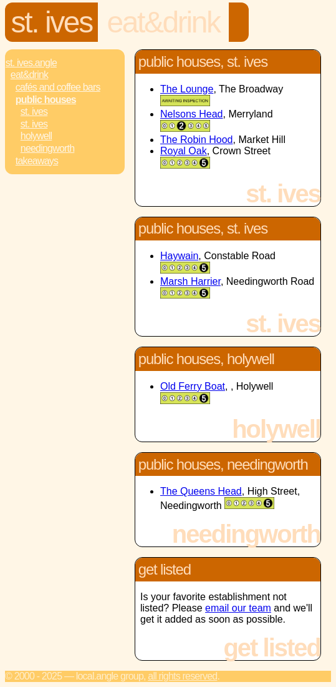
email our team (238, 608)
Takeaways (37, 161)
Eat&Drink (163, 22)
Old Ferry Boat (192, 386)
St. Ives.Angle (31, 62)
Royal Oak (183, 151)
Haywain (179, 255)
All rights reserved (182, 676)
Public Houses (46, 99)
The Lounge (186, 89)
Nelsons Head (191, 114)
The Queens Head (201, 491)
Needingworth (47, 148)
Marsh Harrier (190, 281)
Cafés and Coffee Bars (58, 87)
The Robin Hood (196, 139)
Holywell (36, 136)
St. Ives (51, 22)
